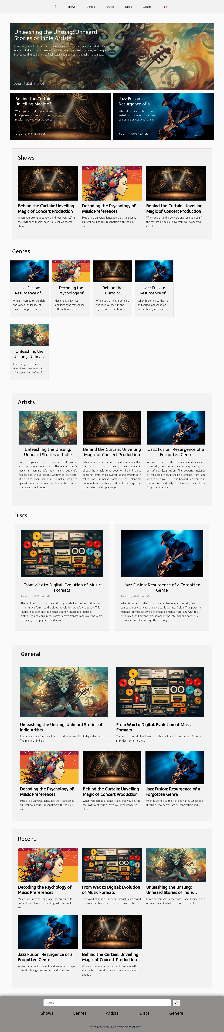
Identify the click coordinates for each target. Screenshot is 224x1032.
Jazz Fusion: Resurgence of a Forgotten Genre (135, 104)
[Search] (107, 1002)
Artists (110, 7)
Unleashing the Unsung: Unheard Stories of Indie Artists (55, 35)
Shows (71, 7)
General (147, 7)
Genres (91, 7)
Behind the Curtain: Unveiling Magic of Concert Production (33, 104)
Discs (128, 7)
